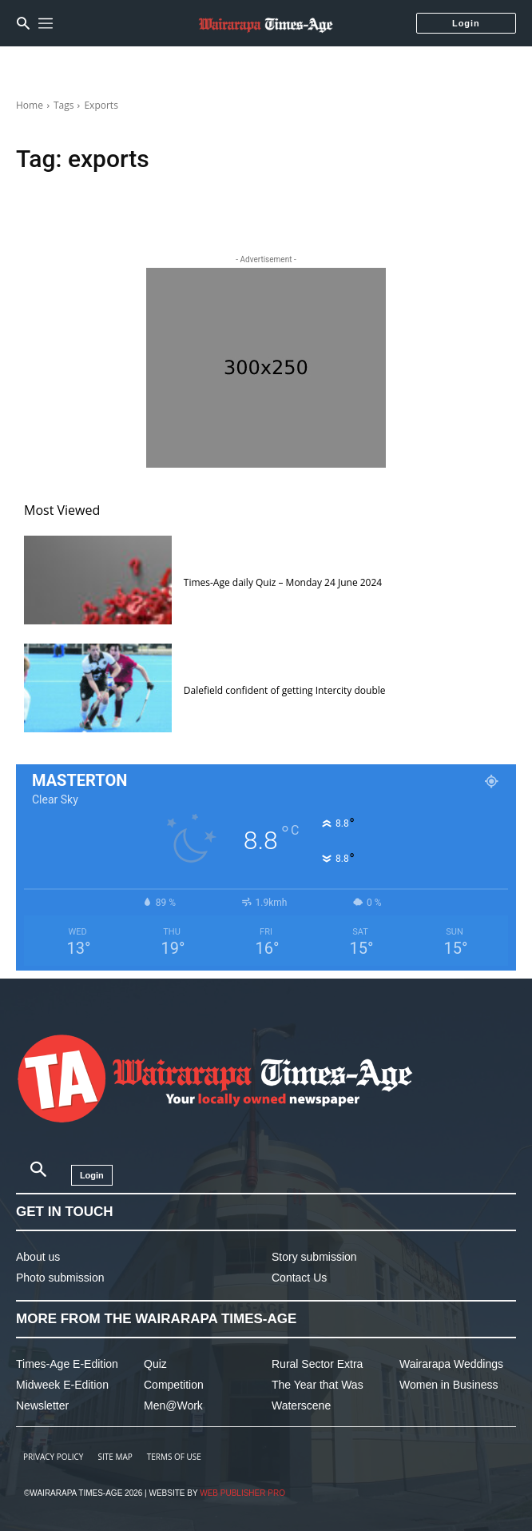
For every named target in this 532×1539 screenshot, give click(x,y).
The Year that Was (317, 1384)
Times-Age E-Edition (67, 1364)
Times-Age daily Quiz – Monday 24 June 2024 (283, 582)
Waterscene (301, 1405)
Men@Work (173, 1405)
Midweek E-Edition (62, 1384)
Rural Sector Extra (317, 1364)
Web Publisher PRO (242, 1493)
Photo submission (60, 1277)
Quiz (155, 1364)
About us (38, 1256)
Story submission (314, 1256)
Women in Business (448, 1384)
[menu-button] (45, 23)
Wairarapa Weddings (451, 1364)
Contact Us (299, 1277)
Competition (174, 1384)
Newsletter (42, 1405)
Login (466, 23)
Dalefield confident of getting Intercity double (285, 690)
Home (29, 105)
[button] (23, 23)
